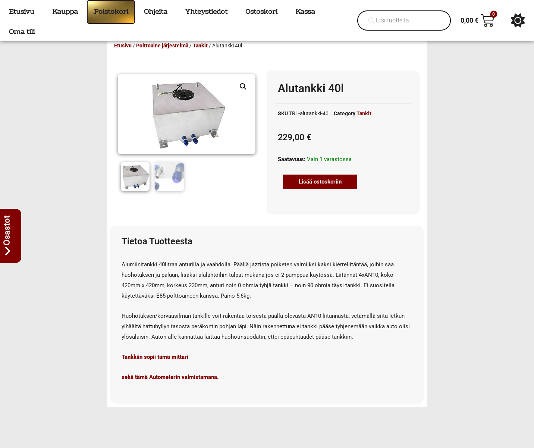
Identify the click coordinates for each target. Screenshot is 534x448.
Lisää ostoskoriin (320, 192)
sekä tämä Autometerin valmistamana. (170, 386)
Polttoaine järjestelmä (162, 56)
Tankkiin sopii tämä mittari (155, 366)
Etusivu (123, 56)
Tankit (200, 56)
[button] (243, 97)
